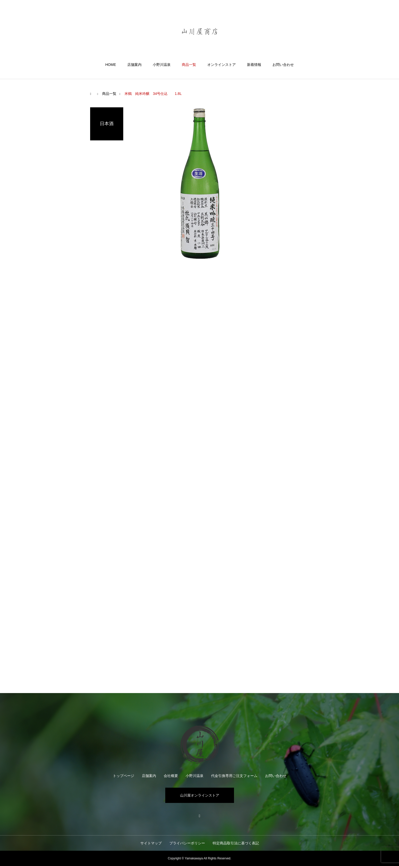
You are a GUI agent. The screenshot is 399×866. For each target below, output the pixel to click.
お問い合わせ (283, 65)
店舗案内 (134, 65)
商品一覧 (189, 65)
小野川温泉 (162, 65)
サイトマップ (151, 843)
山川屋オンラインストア (199, 795)
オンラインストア (221, 65)
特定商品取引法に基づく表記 (236, 843)
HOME (110, 65)
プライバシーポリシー (187, 843)
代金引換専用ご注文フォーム (234, 776)
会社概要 (171, 776)
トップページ (123, 776)
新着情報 (254, 65)
